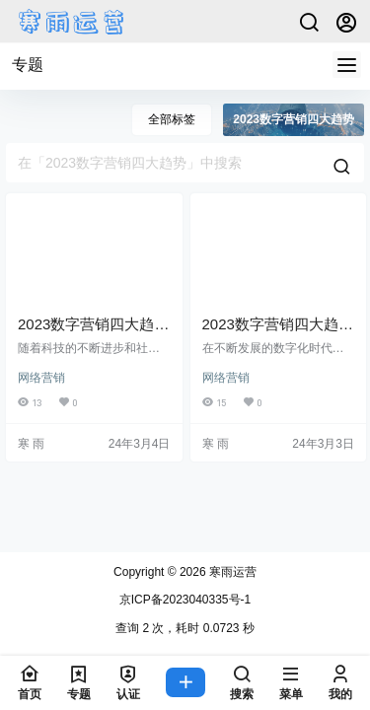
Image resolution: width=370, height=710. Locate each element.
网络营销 (41, 378)
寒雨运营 (231, 572)
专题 (27, 64)
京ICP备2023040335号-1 (185, 599)
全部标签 (171, 119)
